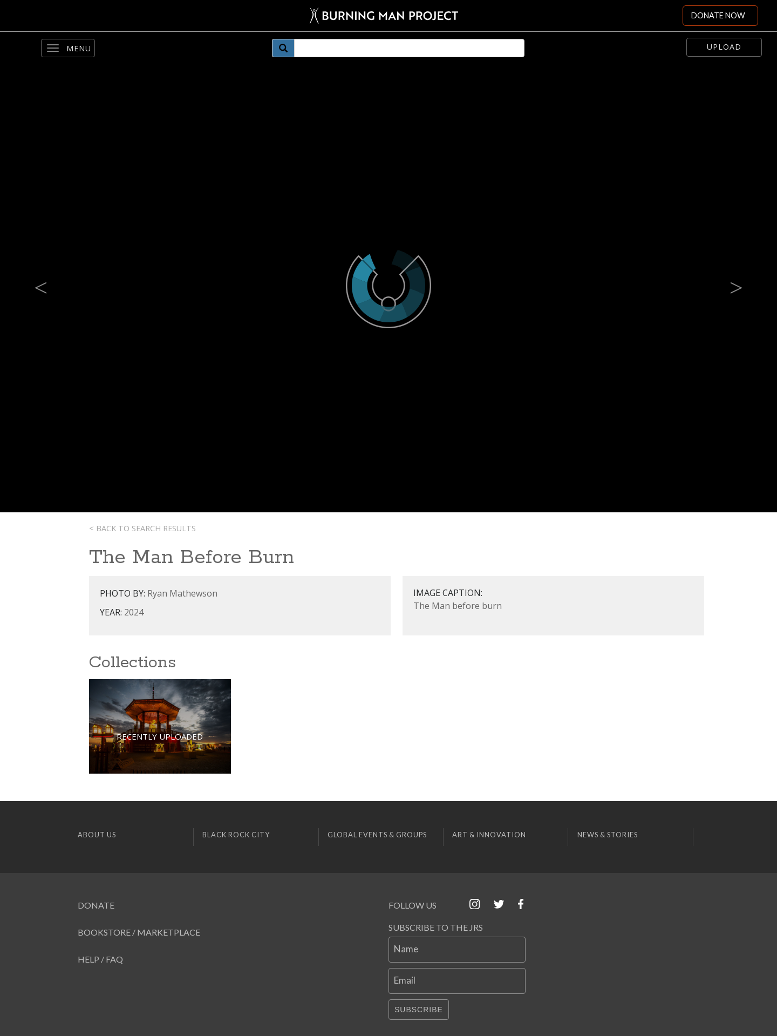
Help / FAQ (100, 959)
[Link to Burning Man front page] (384, 16)
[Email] (457, 981)
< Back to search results (142, 528)
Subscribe (418, 1009)
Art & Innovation (489, 834)
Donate (96, 905)
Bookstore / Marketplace (139, 932)
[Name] (457, 950)
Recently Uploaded (160, 736)
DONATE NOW (718, 15)
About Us (97, 834)
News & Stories (607, 834)
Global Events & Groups (377, 834)
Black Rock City (236, 834)
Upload (724, 47)
